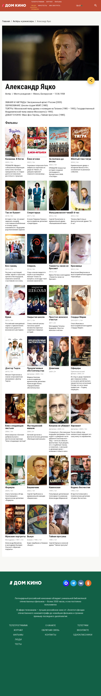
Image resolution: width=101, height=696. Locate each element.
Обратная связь (50, 630)
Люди (33, 5)
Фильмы (58, 2)
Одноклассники (82, 635)
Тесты (18, 644)
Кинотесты (42, 5)
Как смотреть (54, 5)
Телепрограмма (37, 2)
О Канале (50, 625)
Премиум (35, 9)
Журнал (49, 2)
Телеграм (82, 625)
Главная (6, 21)
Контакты (50, 635)
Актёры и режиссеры (23, 21)
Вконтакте (83, 630)
